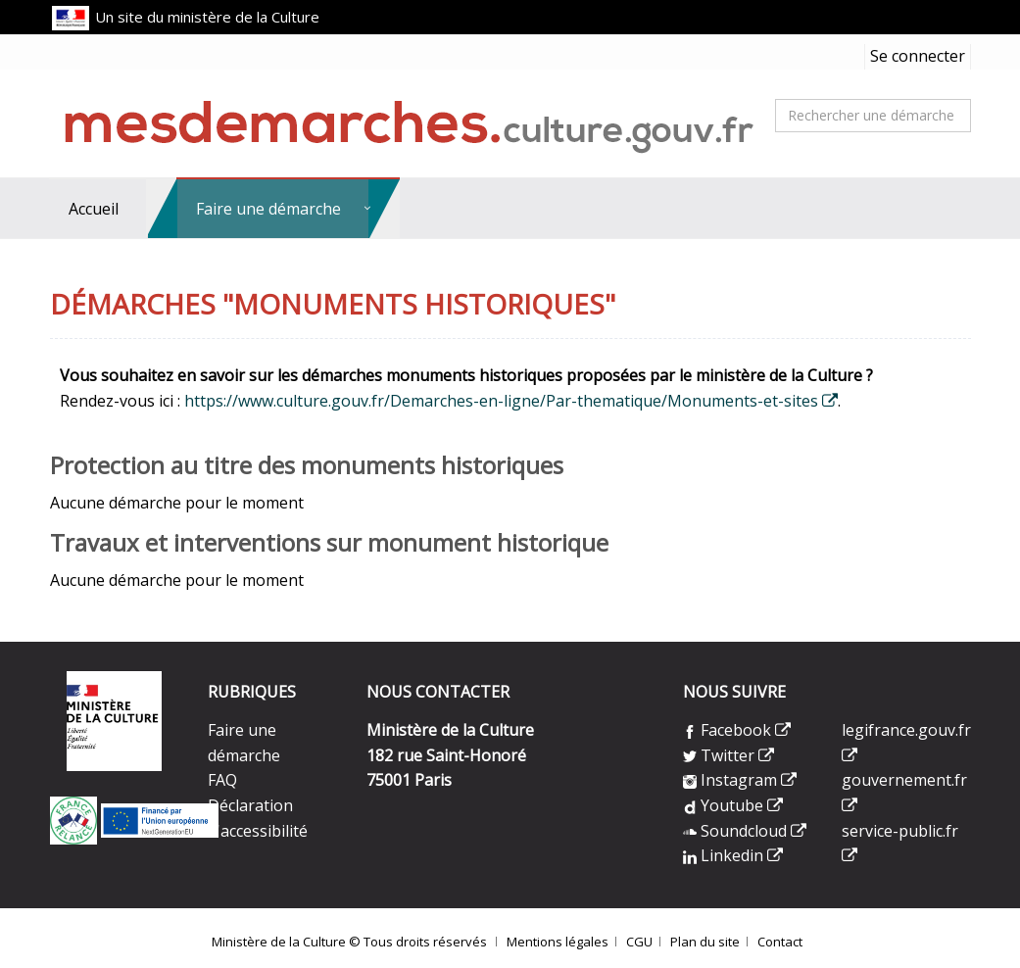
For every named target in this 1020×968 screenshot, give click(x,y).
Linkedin (723, 855)
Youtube (723, 805)
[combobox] (873, 115)
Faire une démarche (268, 208)
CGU (639, 941)
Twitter (720, 755)
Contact (779, 941)
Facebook (727, 730)
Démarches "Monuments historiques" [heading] (332, 305)
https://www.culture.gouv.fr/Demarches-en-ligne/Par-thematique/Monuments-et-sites (501, 400)
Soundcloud (737, 831)
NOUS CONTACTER (438, 691)
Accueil (94, 208)
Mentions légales (557, 941)
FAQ (222, 780)
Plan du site (705, 941)
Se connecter (917, 56)
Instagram (730, 780)
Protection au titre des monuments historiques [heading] (306, 465)
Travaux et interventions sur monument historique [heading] (329, 542)
